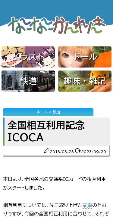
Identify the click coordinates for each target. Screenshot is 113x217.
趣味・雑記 (85, 81)
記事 (87, 205)
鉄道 (28, 81)
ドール (84, 56)
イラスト (28, 56)
